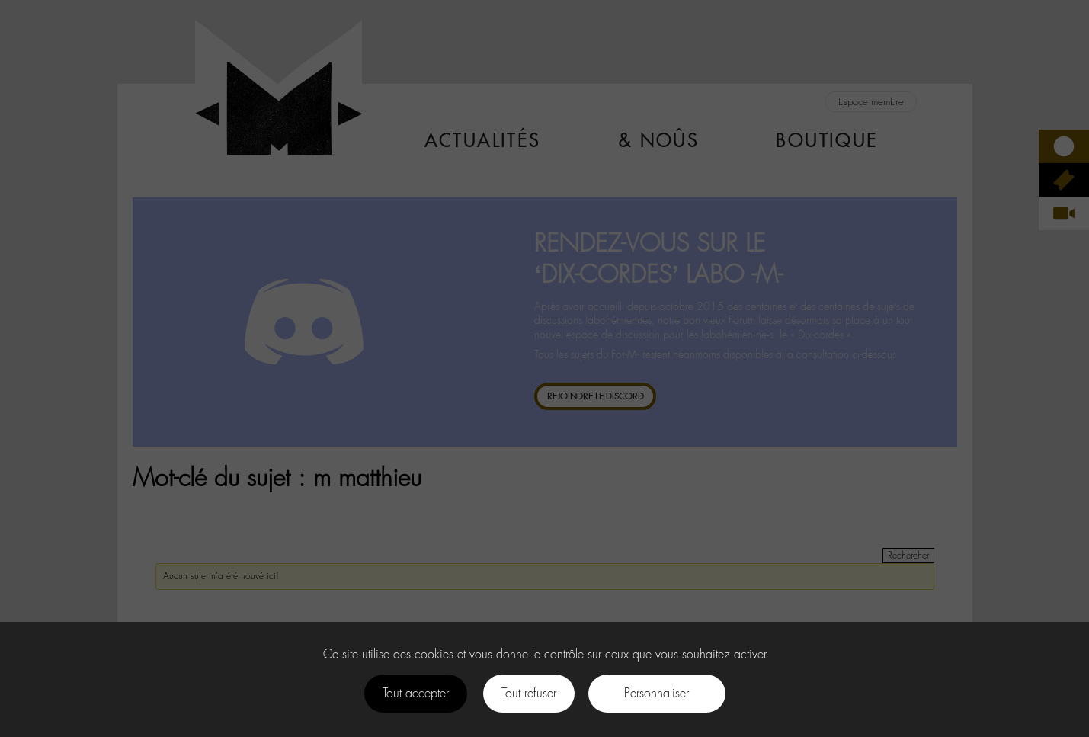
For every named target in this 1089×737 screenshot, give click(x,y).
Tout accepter (416, 693)
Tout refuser (528, 693)
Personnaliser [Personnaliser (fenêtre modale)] (656, 693)
